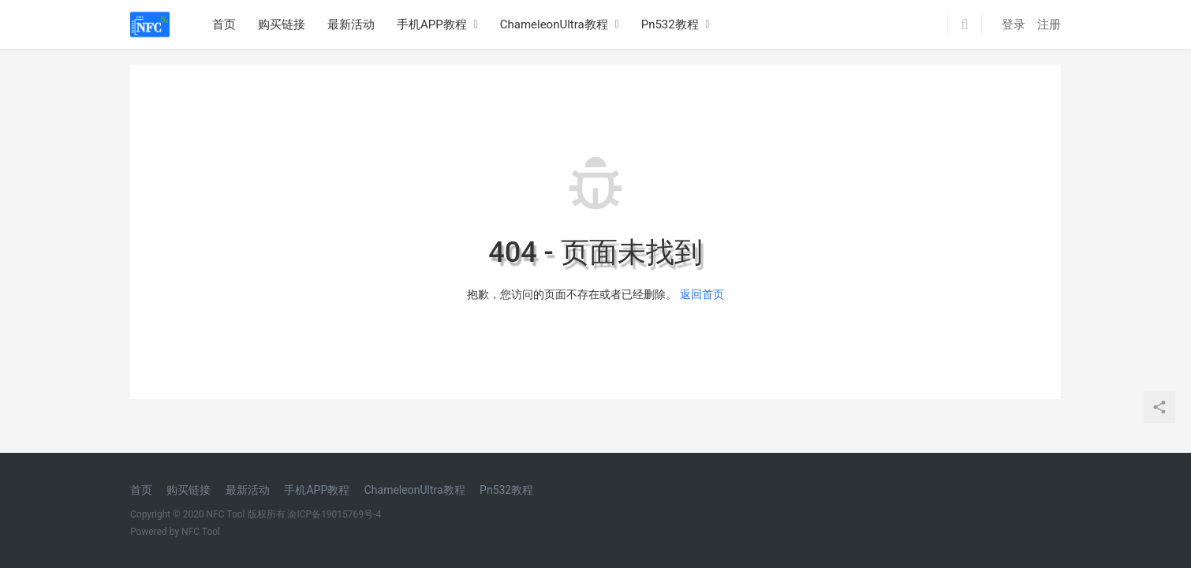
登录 (1013, 24)
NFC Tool (200, 531)
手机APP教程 (432, 24)
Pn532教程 (670, 24)
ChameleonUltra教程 (554, 24)
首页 (224, 24)
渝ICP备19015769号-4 (334, 514)
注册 (1049, 24)
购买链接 (281, 24)
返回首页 (702, 294)
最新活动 (351, 24)
